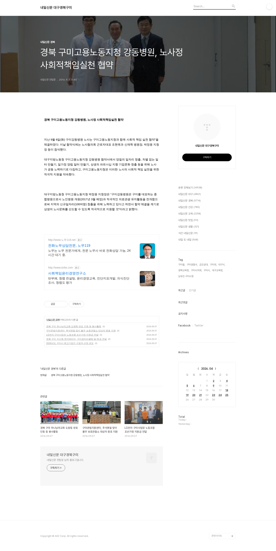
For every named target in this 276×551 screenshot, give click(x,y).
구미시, (207, 270)
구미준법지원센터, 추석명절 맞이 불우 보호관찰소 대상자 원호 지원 (81, 330)
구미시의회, (196, 270)
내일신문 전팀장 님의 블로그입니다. (65, 459)
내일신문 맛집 (188, 220)
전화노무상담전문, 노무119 (69, 245)
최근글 (181, 290)
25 (226, 395)
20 (193, 395)
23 (213, 395)
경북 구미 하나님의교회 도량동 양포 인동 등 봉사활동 (73, 326)
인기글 (192, 290)
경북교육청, (183, 270)
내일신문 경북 (52, 319)
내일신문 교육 (189, 214)
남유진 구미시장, (186, 276)
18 (226, 390)
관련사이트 (216, 535)
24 (220, 395)
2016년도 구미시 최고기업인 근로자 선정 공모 (70, 343)
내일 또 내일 (188, 240)
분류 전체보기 (190, 188)
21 (200, 395)
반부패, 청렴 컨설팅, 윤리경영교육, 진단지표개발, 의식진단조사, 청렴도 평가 (88, 280)
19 (187, 395)
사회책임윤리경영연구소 (67, 273)
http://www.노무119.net (62, 239)
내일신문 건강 (189, 207)
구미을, (181, 264)
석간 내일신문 (188, 233)
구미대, (213, 264)
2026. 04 (207, 368)
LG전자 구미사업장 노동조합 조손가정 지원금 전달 (72, 335)
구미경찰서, (192, 264)
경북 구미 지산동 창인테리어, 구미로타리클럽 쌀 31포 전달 (76, 339)
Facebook (184, 325)
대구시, (221, 264)
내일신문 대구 (189, 194)
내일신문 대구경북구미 (56, 8)
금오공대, (203, 264)
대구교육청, (217, 270)
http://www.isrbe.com (60, 267)
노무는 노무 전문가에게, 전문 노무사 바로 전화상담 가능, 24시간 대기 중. (89, 252)
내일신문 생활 (188, 227)
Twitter (198, 325)
